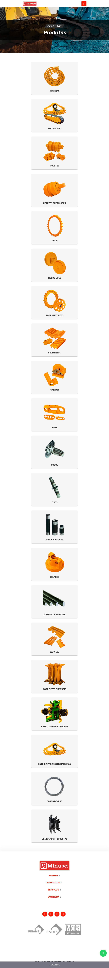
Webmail (54, 964)
